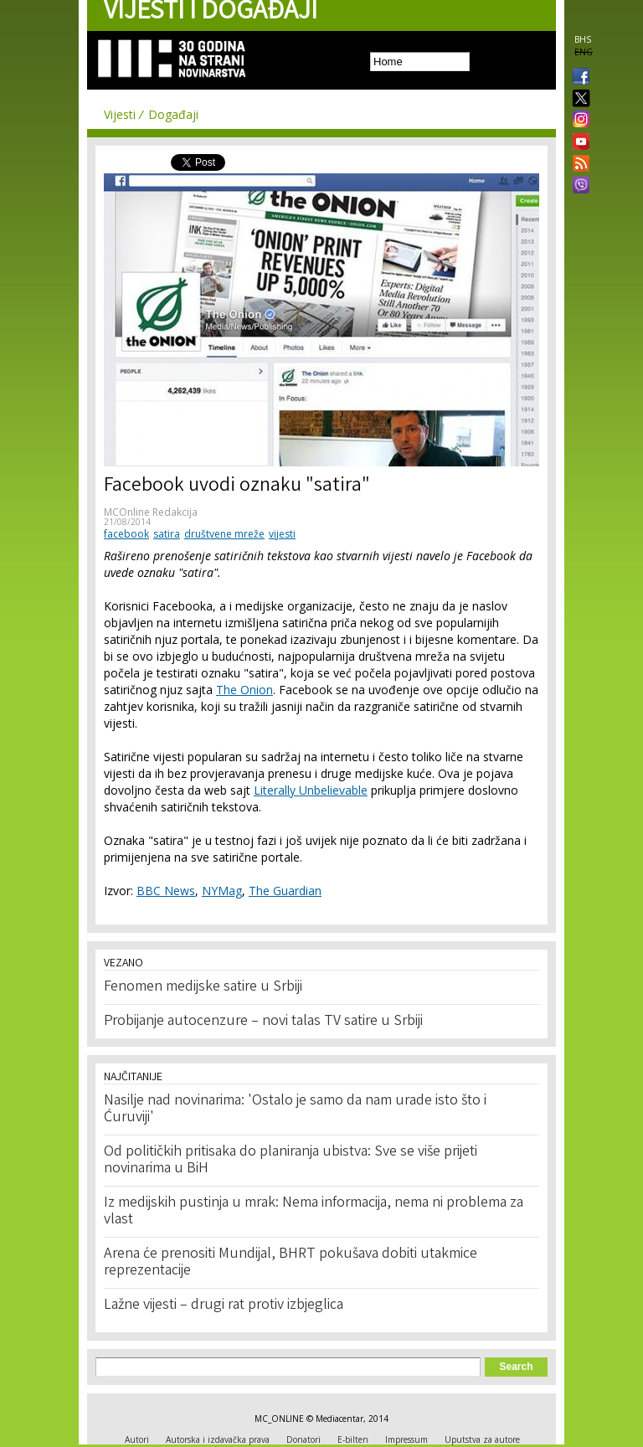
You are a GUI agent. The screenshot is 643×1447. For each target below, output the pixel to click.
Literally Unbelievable (311, 790)
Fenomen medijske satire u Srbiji (203, 987)
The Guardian (285, 891)
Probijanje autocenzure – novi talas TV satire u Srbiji (263, 1021)
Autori (137, 1439)
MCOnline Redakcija (151, 512)
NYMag (222, 891)
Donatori (303, 1439)
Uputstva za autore (482, 1439)
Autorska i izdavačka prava (218, 1439)
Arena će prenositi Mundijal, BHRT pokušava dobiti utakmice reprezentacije (290, 1263)
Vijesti (120, 114)
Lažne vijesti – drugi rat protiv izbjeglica (223, 1305)
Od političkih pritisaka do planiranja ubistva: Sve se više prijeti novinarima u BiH (290, 1160)
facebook (126, 534)
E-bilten (352, 1439)
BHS (582, 39)
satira (166, 534)
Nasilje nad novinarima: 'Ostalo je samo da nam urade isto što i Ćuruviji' (295, 1109)
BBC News (165, 891)
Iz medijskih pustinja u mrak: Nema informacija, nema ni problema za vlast (313, 1211)
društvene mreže (224, 534)
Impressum (406, 1439)
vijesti (282, 534)
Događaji (173, 114)
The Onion (244, 690)
